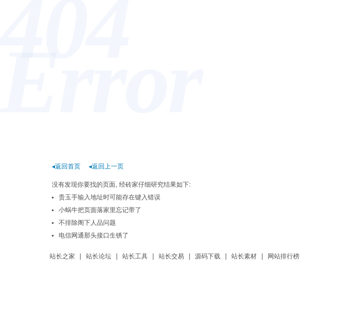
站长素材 (244, 256)
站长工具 (135, 256)
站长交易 (171, 256)
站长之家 (62, 256)
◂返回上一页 (106, 166)
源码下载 (207, 256)
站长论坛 (98, 256)
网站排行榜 (283, 256)
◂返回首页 (66, 166)
